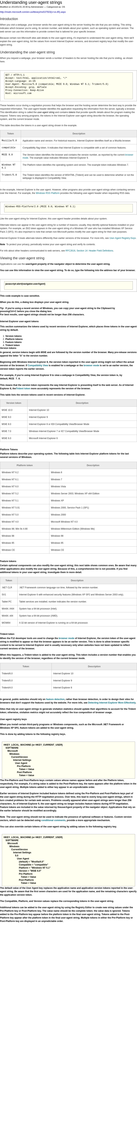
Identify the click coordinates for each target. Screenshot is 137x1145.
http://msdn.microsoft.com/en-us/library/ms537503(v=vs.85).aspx (33, 12)
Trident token (23, 388)
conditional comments (53, 820)
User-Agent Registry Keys (122, 238)
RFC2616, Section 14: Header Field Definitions (89, 250)
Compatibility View (38, 365)
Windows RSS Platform (48, 193)
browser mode (91, 365)
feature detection (55, 699)
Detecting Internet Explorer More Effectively (112, 702)
